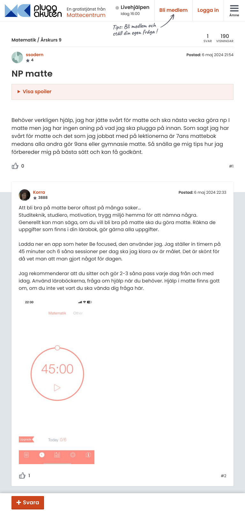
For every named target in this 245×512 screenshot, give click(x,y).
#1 (231, 166)
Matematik (23, 40)
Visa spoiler (37, 91)
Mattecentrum (86, 15)
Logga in (208, 10)
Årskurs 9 (51, 40)
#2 (223, 476)
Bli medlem (174, 10)
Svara (31, 502)
